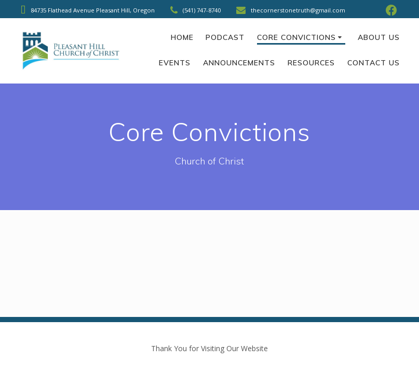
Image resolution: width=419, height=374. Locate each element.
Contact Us (373, 62)
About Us (379, 37)
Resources (311, 62)
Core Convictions (296, 37)
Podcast (225, 37)
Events (175, 62)
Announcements (239, 62)
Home (182, 37)
